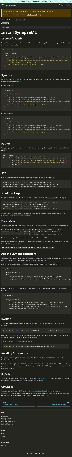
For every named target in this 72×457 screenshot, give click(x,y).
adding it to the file (16, 215)
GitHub (49, 1)
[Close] (71, 1)
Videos (3, 436)
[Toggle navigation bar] (2, 5)
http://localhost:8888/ (15, 335)
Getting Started (6, 419)
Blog (2, 433)
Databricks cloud (24, 226)
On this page (6, 27)
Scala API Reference (7, 424)
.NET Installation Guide (35, 391)
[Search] (64, 5)
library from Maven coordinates (47, 226)
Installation (4, 416)
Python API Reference (8, 421)
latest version (31, 15)
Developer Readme (7, 360)
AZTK (64, 213)
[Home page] (2, 20)
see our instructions (44, 378)
